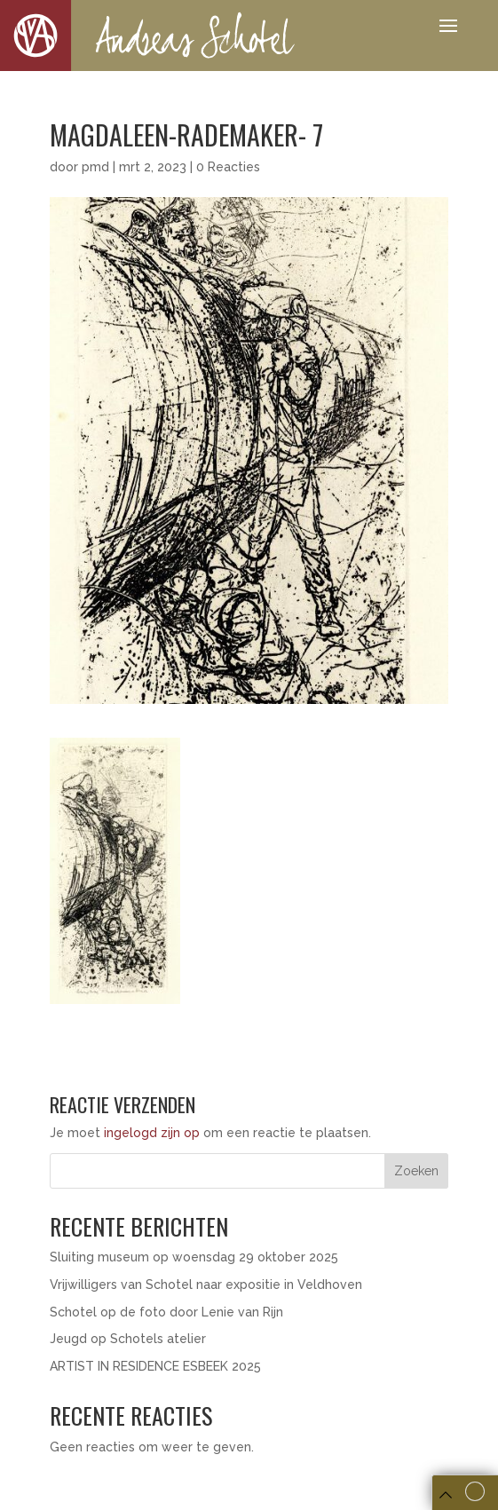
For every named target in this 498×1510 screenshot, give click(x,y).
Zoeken (416, 1171)
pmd (95, 167)
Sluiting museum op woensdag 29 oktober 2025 (194, 1257)
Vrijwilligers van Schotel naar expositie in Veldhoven (206, 1284)
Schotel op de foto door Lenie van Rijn (168, 1312)
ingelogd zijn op (152, 1133)
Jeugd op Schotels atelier (128, 1339)
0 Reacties (228, 167)
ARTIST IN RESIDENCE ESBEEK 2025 (155, 1366)
